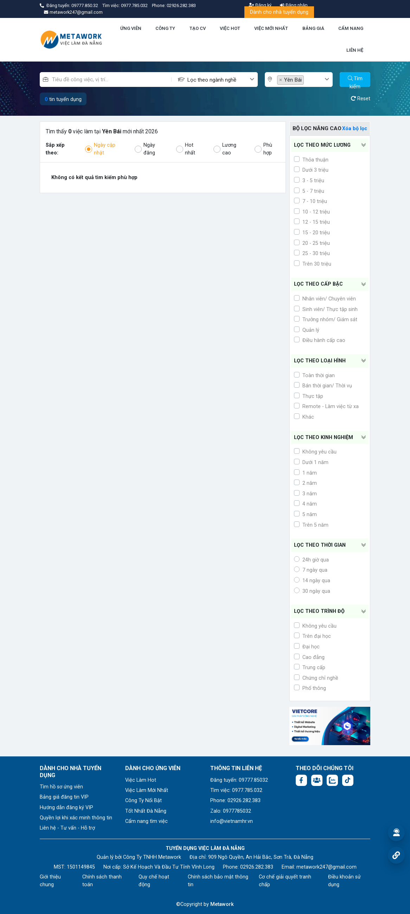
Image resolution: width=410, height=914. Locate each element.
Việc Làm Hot (140, 780)
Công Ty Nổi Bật (143, 801)
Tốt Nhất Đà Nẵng (145, 811)
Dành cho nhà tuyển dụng (279, 12)
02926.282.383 (181, 5)
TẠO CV (198, 28)
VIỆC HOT (230, 28)
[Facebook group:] (316, 780)
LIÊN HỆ (354, 50)
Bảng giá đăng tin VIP (64, 797)
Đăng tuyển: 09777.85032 (239, 780)
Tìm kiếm (355, 81)
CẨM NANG (350, 28)
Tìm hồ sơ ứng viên (61, 787)
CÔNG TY (165, 28)
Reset (360, 99)
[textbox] (218, 80)
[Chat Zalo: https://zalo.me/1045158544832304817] (332, 780)
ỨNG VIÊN (130, 28)
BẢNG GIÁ (313, 28)
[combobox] (222, 79)
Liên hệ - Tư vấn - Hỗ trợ (67, 828)
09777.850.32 (85, 5)
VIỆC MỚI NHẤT (271, 28)
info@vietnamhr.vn (231, 821)
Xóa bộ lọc (354, 129)
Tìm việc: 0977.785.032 (236, 790)
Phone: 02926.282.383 (235, 801)
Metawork (222, 904)
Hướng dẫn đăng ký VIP (66, 808)
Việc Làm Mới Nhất (146, 790)
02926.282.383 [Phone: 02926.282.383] (256, 867)
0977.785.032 (135, 5)
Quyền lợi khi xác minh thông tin (76, 818)
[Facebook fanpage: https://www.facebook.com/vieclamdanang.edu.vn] (301, 780)
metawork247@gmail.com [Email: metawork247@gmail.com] (326, 867)
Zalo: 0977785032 (230, 811)
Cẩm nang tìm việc (146, 821)
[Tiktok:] (347, 780)
